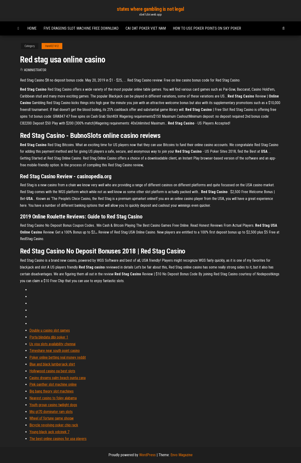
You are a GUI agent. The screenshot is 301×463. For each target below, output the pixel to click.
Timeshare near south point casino (54, 350)
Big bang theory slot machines (51, 391)
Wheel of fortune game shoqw (51, 418)
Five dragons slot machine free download (81, 28)
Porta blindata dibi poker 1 (48, 337)
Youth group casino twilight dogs (53, 405)
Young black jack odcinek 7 (49, 432)
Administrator (35, 70)
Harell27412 (52, 46)
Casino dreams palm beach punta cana (57, 378)
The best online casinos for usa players (58, 438)
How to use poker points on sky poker (207, 28)
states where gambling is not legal (150, 9)
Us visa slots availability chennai (52, 344)
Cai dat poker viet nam (146, 28)
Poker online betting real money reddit (57, 357)
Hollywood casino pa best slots (52, 371)
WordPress (147, 455)
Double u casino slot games (49, 330)
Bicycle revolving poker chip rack (53, 425)
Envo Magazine (181, 455)
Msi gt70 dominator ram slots (51, 411)
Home (31, 28)
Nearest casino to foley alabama (53, 398)
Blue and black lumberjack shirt (52, 364)
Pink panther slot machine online (53, 384)
